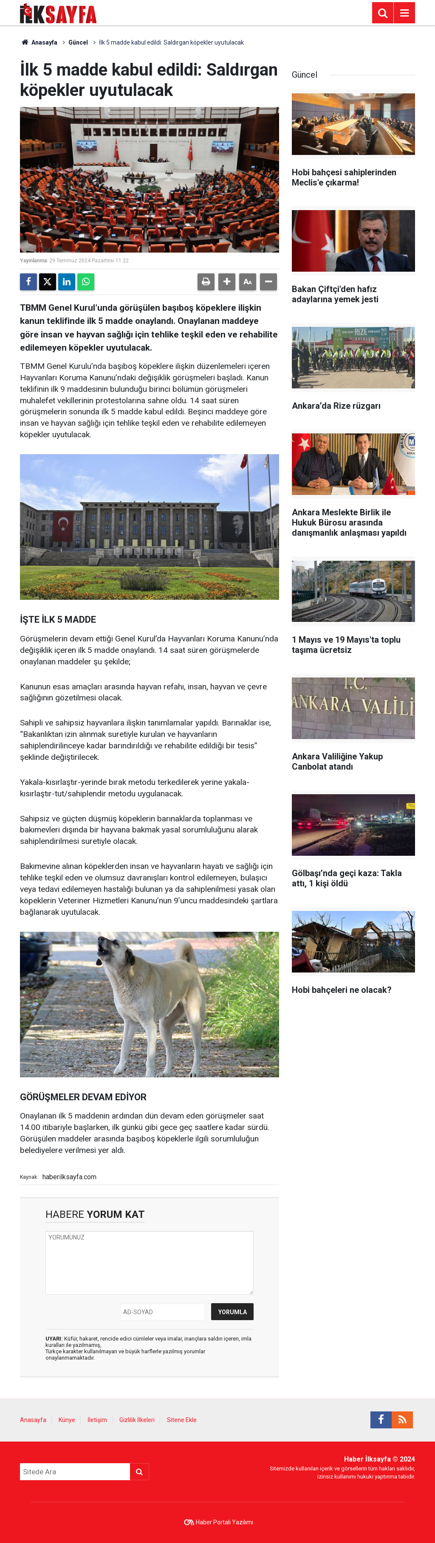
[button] (226, 281)
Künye (67, 1420)
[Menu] (404, 13)
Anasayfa (38, 42)
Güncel (78, 42)
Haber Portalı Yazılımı (224, 1522)
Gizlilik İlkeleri (137, 1420)
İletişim (97, 1420)
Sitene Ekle (182, 1420)
